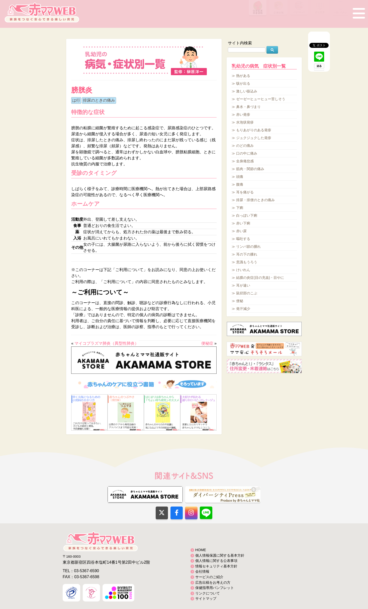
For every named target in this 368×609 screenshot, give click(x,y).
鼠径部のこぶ (246, 293)
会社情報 (202, 571)
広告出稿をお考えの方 (212, 582)
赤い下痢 (243, 223)
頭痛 (239, 177)
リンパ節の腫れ (248, 247)
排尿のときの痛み (99, 100)
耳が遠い (243, 285)
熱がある (243, 76)
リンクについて (207, 593)
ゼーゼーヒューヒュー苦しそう (260, 99)
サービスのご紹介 (209, 577)
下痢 (239, 208)
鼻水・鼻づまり (248, 107)
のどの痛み (245, 146)
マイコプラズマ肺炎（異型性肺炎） (106, 343)
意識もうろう (246, 262)
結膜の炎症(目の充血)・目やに (260, 278)
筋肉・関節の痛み (250, 169)
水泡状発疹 (245, 122)
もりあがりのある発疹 (253, 130)
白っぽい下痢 (246, 215)
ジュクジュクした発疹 (253, 138)
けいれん (243, 270)
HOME (200, 550)
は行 (76, 100)
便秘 (239, 301)
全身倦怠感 (245, 161)
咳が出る (243, 83)
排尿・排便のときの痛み (255, 200)
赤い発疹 (243, 114)
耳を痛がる (245, 192)
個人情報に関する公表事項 (216, 561)
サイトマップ (205, 598)
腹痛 (239, 184)
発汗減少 (243, 309)
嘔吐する (243, 239)
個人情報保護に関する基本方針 (219, 555)
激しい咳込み (246, 91)
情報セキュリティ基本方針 (216, 566)
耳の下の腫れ (246, 254)
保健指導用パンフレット (214, 588)
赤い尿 (241, 231)
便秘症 (207, 343)
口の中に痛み (246, 153)
